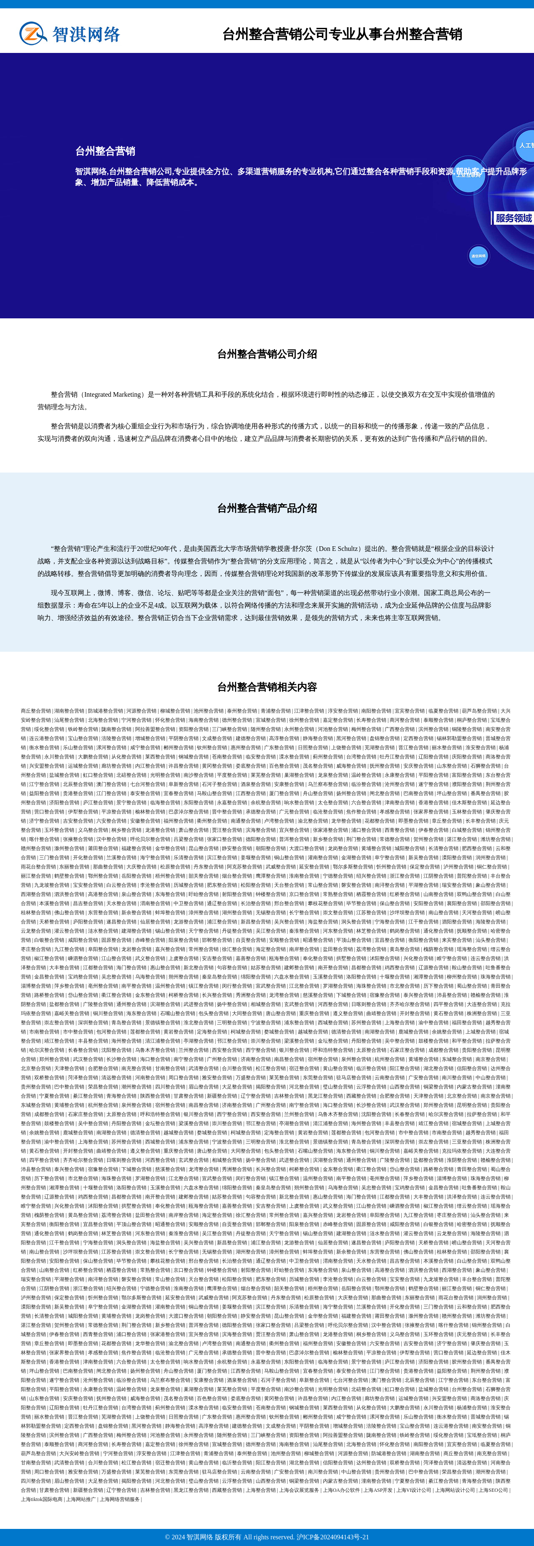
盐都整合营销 (64, 1004)
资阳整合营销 (194, 729)
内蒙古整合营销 (474, 1087)
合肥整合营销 (103, 1068)
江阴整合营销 (438, 876)
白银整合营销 (49, 940)
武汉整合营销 (88, 1059)
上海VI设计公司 (414, 1490)
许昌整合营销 (184, 766)
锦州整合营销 (487, 1325)
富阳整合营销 (467, 775)
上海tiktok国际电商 (42, 1499)
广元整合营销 (294, 812)
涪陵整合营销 (116, 738)
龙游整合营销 (189, 922)
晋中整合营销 (227, 812)
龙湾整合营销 (284, 995)
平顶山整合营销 (353, 940)
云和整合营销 (472, 1307)
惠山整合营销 (165, 968)
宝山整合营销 (83, 738)
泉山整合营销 (136, 894)
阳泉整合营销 (184, 940)
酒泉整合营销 (256, 784)
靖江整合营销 (59, 1041)
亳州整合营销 (103, 986)
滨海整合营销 (261, 830)
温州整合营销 (170, 986)
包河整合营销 (111, 1032)
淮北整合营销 (199, 1023)
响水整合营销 (299, 803)
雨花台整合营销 (38, 867)
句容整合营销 (232, 968)
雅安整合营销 (217, 1078)
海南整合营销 (204, 720)
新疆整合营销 (222, 1096)
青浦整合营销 (276, 711)
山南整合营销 (438, 894)
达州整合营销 (371, 1463)
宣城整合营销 (271, 720)
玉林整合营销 (467, 812)
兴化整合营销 (418, 958)
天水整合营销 (121, 903)
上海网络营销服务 (120, 1499)
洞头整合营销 (356, 922)
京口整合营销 (304, 894)
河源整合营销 (141, 711)
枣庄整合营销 (36, 949)
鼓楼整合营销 (433, 1041)
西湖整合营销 (36, 894)
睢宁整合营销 (452, 958)
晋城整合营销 (486, 1417)
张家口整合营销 (224, 839)
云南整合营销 (390, 1078)
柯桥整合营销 (184, 995)
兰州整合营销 (194, 1050)
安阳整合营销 (428, 903)
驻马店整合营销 (353, 1078)
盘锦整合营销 (385, 738)
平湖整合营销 (423, 885)
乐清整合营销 (189, 858)
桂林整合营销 (36, 913)
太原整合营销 (371, 1050)
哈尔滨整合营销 (46, 1050)
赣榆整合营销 (486, 995)
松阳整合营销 (256, 885)
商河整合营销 (405, 720)
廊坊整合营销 (116, 766)
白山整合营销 (472, 1261)
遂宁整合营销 (433, 784)
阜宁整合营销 (390, 858)
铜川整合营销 (108, 1013)
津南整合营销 (400, 803)
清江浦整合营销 (162, 1041)
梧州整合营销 (170, 876)
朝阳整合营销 (271, 848)
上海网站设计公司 (455, 1490)
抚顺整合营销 (472, 931)
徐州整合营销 (304, 720)
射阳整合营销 (237, 894)
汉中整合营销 (111, 839)
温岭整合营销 (366, 775)
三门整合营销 (54, 858)
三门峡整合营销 (229, 729)
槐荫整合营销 (438, 949)
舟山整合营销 (318, 793)
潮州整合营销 (136, 1087)
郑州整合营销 (54, 1059)
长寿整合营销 (371, 720)
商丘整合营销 (36, 711)
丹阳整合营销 (366, 1041)
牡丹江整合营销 (397, 757)
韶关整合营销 (204, 876)
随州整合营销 (266, 729)
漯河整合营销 (111, 747)
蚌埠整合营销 (170, 913)
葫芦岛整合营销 (479, 711)
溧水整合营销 (294, 757)
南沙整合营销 (199, 775)
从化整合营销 (126, 757)
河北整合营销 (304, 1087)
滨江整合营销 (222, 858)
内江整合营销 (150, 766)
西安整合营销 (227, 1050)
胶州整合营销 (467, 1362)
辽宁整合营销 (256, 1096)
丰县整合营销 (93, 1041)
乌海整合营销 (150, 977)
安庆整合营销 (418, 766)
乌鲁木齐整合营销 (155, 1050)
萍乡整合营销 (69, 986)
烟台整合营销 (237, 876)
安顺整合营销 (284, 940)
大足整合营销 (237, 1087)
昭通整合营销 (318, 940)
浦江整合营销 (222, 922)
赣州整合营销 (36, 848)
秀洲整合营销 (251, 995)
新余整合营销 (136, 913)
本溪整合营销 (54, 903)
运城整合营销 (83, 766)
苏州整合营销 (366, 1023)
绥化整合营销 (49, 729)
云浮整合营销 (371, 1087)
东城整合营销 (457, 1059)
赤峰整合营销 (150, 940)
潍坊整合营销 (496, 839)
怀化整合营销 (170, 720)
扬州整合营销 (351, 793)
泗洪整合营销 (69, 894)
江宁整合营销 (44, 784)
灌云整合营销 (69, 931)
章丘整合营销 (447, 821)
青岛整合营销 (126, 1023)
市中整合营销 (78, 1032)
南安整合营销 (487, 1426)
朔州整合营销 (184, 977)
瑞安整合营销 (457, 885)
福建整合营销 (136, 848)
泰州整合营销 (242, 711)
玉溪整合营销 (328, 977)
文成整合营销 (217, 738)
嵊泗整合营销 (83, 958)
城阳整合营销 (410, 848)
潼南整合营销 (376, 1481)
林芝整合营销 (371, 931)
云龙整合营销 (36, 931)
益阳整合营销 (44, 793)
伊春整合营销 (433, 830)
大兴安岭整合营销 (79, 1453)
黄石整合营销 (448, 1013)
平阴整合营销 (184, 738)
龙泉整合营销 (333, 775)
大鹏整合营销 (93, 757)
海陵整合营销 (491, 922)
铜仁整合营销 (492, 867)
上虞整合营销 (184, 958)
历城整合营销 (189, 885)
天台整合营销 (289, 885)
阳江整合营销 (405, 1068)
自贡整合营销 (251, 940)
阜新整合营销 (184, 784)
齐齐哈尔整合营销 (410, 1004)
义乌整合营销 (93, 830)
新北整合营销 (199, 968)
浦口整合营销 (366, 830)
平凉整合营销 (116, 812)
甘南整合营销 (170, 1068)
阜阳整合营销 (103, 949)
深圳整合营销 (93, 1023)
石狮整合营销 (486, 766)
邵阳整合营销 (496, 903)
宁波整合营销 (266, 1023)
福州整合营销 (179, 821)
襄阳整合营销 (462, 903)
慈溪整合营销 (318, 995)
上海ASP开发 (378, 1490)
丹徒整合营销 (237, 931)
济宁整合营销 (44, 821)
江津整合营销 (309, 711)
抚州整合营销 (385, 766)
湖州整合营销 (237, 913)
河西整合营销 (333, 1004)
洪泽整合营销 (462, 1197)
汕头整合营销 (491, 940)
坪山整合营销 (452, 793)
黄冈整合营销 (217, 766)
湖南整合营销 (69, 711)
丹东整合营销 (209, 867)
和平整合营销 (467, 1041)
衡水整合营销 (44, 747)
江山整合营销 (116, 958)
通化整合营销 (438, 931)
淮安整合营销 (481, 747)
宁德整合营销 (338, 876)
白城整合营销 (467, 830)
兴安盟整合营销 (46, 766)
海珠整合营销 (371, 986)
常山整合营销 (323, 885)
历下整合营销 (438, 986)
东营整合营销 (103, 913)
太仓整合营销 (333, 803)
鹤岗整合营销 (405, 931)
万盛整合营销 (251, 1078)
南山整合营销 (443, 913)
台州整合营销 (467, 1389)
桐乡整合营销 (126, 830)
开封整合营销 (415, 1013)
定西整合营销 (418, 738)
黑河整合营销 (351, 738)
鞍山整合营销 (467, 968)
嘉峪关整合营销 (71, 1013)
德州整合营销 (237, 720)
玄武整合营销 (299, 1004)
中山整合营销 (491, 1078)
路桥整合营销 (49, 995)
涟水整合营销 (103, 931)
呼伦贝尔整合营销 (150, 839)
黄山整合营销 (338, 1068)
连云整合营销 (486, 958)
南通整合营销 (246, 821)
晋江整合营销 (413, 747)
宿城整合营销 (467, 1123)
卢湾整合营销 (279, 821)
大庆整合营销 (141, 867)
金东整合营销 (150, 995)
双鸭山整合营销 (474, 894)
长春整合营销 (83, 1050)
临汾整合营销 (366, 784)
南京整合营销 (491, 1059)
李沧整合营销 (155, 885)
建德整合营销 (251, 738)
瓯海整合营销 (284, 958)
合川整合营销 (237, 1068)
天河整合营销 (477, 913)
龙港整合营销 (160, 830)
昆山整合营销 (204, 848)
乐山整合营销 (78, 747)
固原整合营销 (116, 940)
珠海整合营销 (496, 977)
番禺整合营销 (486, 793)
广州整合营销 (222, 1059)
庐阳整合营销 (88, 922)
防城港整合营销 (105, 711)
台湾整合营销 (361, 757)
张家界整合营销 (430, 812)
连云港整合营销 (46, 738)
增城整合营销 (150, 738)
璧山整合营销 (338, 1087)
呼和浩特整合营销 (333, 1050)
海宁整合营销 (155, 858)
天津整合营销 (69, 1068)
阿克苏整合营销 (244, 867)
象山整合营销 (491, 885)
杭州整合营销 (390, 1059)
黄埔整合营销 (376, 848)
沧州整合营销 (400, 784)
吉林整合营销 (289, 1096)
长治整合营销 (256, 903)
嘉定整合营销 (338, 720)
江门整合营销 (111, 793)
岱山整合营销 (83, 995)
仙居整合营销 (155, 922)
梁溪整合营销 (299, 1041)
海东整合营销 (141, 1013)
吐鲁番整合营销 (479, 1188)
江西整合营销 (251, 793)
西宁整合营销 (261, 1050)
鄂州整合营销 (103, 876)
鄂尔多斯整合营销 (353, 867)
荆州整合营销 (486, 1371)
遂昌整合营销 (121, 922)
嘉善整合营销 (251, 958)
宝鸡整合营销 (83, 977)
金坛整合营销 (333, 1041)
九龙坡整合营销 (51, 885)
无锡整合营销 (271, 913)
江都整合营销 (98, 968)
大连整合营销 (482, 1004)
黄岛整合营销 (405, 949)
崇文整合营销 (338, 913)
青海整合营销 (121, 1096)
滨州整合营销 (433, 729)
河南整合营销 (150, 1078)
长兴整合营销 (217, 995)
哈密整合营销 (472, 1224)
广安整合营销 (423, 1078)
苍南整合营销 (227, 757)
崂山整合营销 (467, 1243)
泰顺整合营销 (438, 720)
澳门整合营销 (111, 784)
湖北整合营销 (438, 1068)
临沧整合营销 (328, 812)
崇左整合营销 (59, 1023)
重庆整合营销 (314, 1013)
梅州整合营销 (366, 729)
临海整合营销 (165, 803)
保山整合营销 (395, 903)
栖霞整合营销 (371, 894)
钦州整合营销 (212, 747)
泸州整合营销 (458, 867)
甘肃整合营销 (189, 1096)
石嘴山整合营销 (177, 1013)
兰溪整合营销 (121, 858)
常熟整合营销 (338, 894)
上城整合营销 (481, 1032)
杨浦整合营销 (472, 1408)
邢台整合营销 (289, 903)
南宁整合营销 (189, 1059)
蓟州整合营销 (328, 757)
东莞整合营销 (318, 1078)
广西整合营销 (400, 729)
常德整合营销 (395, 839)
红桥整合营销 (405, 894)
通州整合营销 (131, 1004)
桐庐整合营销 (472, 720)
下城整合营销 (351, 995)
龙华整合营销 (346, 821)
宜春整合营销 (179, 793)
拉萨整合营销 (482, 1114)
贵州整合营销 (36, 1087)
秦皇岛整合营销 (219, 977)
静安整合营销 (237, 848)
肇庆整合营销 (486, 1343)
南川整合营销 (457, 1078)
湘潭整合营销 (428, 977)
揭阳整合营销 (271, 1087)
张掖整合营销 (78, 839)
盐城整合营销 (64, 775)
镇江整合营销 (204, 986)
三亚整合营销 (467, 1142)
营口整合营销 (49, 812)
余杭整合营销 (266, 803)
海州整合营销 (126, 1041)
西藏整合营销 (361, 1096)
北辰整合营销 (78, 784)
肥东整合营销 (222, 885)
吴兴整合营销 (289, 922)
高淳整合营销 (284, 738)
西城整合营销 (333, 1023)
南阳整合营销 (376, 711)
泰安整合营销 (145, 793)
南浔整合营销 (390, 885)
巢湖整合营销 (299, 775)
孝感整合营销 (395, 812)
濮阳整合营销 (467, 784)
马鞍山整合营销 (214, 793)
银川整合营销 (294, 1050)
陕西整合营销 (155, 1096)
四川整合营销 (170, 1087)
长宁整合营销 (304, 913)
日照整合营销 (313, 747)
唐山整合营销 (281, 1013)
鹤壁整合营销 (69, 876)
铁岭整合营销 (83, 729)
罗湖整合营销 (338, 986)
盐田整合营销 (338, 949)
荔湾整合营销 (371, 949)
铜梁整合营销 (438, 1087)
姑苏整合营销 (266, 968)
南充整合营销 (136, 1068)
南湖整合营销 (380, 1032)
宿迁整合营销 (304, 1068)
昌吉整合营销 (88, 903)
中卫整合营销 (189, 903)
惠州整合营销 (246, 747)
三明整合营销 (232, 1023)
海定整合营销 (271, 949)
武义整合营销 (150, 958)
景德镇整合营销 (162, 1023)
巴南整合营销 (418, 793)
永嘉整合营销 (232, 803)
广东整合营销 (279, 747)
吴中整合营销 (400, 1041)
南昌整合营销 (289, 1059)
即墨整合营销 (413, 821)
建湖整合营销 (136, 931)
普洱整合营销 (294, 839)
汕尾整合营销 (69, 720)
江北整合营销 (304, 986)
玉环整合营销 (59, 830)
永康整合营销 (400, 775)
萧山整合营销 (194, 830)
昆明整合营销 (472, 1105)
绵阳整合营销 (256, 977)
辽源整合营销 (433, 968)
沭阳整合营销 (385, 958)
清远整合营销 (116, 1078)
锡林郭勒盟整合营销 (459, 738)
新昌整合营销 (256, 922)
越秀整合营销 (481, 1133)
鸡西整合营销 (400, 968)
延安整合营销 (314, 867)
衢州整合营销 (212, 821)
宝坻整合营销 (482, 1435)
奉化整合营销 (318, 958)
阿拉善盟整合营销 (155, 729)
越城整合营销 (313, 1032)
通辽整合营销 (222, 903)
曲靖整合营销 (381, 1013)
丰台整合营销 (477, 1279)
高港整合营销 (103, 894)
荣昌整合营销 (103, 1087)
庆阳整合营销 (467, 757)
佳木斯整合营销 (469, 803)
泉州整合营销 (356, 1059)
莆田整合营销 (103, 848)
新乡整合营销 (328, 839)
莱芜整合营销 (266, 775)
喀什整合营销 (44, 839)
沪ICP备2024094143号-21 (333, 1537)
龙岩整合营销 (136, 949)
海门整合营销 (131, 968)
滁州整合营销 (69, 848)
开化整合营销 (88, 858)
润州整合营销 (491, 858)
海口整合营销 (155, 1059)
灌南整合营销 (323, 858)
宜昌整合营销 (390, 940)
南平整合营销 (136, 986)
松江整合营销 (271, 1068)
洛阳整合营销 (361, 977)
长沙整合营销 (121, 1059)
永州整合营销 (299, 729)
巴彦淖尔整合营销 (189, 812)
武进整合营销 (199, 1004)
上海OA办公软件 (341, 1490)
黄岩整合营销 (179, 1032)
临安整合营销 (261, 757)
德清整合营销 (346, 1032)
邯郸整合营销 (217, 940)
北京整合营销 (36, 1068)
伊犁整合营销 (83, 812)
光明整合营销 (165, 775)
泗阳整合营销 (457, 922)
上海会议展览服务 (299, 1490)
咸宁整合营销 (145, 747)
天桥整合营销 (54, 922)
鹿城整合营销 (413, 1032)
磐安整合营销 (356, 885)
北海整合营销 (103, 720)
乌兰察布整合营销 (328, 784)
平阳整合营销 (433, 775)
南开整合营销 (333, 968)
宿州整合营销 (323, 1059)
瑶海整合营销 (472, 949)
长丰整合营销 (481, 821)
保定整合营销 (425, 867)
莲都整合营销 (145, 1032)
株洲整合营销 (482, 1013)
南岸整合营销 (304, 949)
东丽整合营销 (74, 867)
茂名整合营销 (318, 766)
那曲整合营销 (108, 867)
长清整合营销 (443, 848)
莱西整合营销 (160, 757)
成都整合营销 (443, 1050)
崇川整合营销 (266, 1041)
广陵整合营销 (98, 1004)
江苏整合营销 (371, 913)
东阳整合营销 (199, 803)
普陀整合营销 (472, 876)
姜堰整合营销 (256, 858)
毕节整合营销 (361, 903)
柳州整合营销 (462, 977)
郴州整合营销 (179, 747)
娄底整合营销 (251, 766)
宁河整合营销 (136, 720)
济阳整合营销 (64, 803)
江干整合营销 (423, 922)
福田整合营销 (467, 1023)
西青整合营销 (400, 830)
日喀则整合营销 (368, 1004)
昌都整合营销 (366, 968)
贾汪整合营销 (227, 830)
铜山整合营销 (289, 858)
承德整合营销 (261, 812)
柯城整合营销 (246, 1032)
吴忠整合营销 (116, 977)
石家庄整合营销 (407, 1050)
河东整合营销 (338, 931)
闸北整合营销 (385, 793)
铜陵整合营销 (467, 729)
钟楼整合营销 (271, 894)
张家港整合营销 (330, 830)
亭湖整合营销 (199, 1041)
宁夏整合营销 (54, 1096)
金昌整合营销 (49, 977)
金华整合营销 (170, 848)
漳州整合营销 (204, 913)
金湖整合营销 (356, 858)
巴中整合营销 (69, 1087)
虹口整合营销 (98, 775)
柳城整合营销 (175, 711)
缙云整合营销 (472, 1206)
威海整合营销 (351, 766)
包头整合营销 (214, 1013)
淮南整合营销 (304, 876)
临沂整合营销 (371, 1068)
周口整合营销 (184, 1078)
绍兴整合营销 (371, 876)
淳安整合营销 (343, 711)
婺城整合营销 (279, 1032)
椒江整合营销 (49, 958)
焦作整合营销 (361, 812)
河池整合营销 (333, 729)
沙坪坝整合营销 (407, 913)
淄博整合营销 (36, 986)
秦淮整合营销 (304, 931)
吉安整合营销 (78, 821)
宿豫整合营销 (385, 995)
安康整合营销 (289, 784)
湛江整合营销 (462, 839)
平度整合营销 (232, 775)
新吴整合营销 (423, 858)
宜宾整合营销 (410, 711)
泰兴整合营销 (418, 995)
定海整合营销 (212, 1032)
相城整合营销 (266, 1004)
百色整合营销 (284, 766)
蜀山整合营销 (472, 986)
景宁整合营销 (131, 803)
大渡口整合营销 (306, 848)
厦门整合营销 (284, 793)
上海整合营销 (400, 1023)
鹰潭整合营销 (271, 876)
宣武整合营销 (271, 986)
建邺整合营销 (299, 968)
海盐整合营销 (323, 922)
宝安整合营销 (88, 885)
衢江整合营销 (116, 995)
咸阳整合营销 (83, 940)
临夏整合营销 (443, 711)
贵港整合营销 (78, 793)
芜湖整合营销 (380, 747)
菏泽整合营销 (83, 1078)
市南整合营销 (44, 1032)
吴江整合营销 (271, 931)
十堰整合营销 (395, 977)
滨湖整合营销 (165, 1004)
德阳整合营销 (261, 839)
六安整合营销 (111, 821)
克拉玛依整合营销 (462, 1151)
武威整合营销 (281, 867)
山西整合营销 (405, 1087)
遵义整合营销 (348, 1013)
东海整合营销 (170, 894)
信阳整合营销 (472, 1068)
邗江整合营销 (232, 1041)
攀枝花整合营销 (325, 903)
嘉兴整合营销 (170, 949)
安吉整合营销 (217, 958)
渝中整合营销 (433, 1023)
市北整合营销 (405, 986)
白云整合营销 (121, 885)
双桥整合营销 (49, 1078)
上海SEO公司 (493, 1490)
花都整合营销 (380, 821)
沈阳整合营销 (116, 1050)
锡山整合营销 (170, 931)
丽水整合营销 (447, 747)
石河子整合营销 (219, 784)
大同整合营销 (247, 1013)
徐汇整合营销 (237, 949)
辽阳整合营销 (433, 757)
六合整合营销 (366, 803)
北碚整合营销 (131, 775)
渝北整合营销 (313, 821)
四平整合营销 (448, 1004)
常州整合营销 (204, 949)
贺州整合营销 (428, 839)
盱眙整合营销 (204, 894)
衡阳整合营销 (423, 940)
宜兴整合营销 (294, 830)
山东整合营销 (452, 766)
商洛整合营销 (486, 1398)
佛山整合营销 (69, 913)
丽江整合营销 (36, 876)
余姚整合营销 (447, 1032)
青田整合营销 (472, 1169)
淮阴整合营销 (462, 1160)
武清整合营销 (204, 1068)
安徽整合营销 (145, 821)
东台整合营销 (487, 1380)
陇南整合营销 (116, 729)
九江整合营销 (69, 949)
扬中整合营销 (232, 1004)
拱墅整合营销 (351, 958)
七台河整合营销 (147, 784)
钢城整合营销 (194, 757)
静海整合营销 (318, 738)
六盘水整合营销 (291, 977)
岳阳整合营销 (136, 876)
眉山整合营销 (204, 1087)
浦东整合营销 (299, 1023)
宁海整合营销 (390, 922)
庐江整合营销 (98, 803)
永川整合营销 (59, 757)
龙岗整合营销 (343, 848)
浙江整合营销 (405, 876)
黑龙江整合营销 (325, 1096)
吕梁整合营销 (189, 839)
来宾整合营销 (457, 940)
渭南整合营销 (155, 903)
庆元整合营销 (472, 1334)
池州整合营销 (209, 711)
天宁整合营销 (204, 931)
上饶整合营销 (346, 747)
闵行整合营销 (237, 986)
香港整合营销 (433, 803)
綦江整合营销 (88, 1096)
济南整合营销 (256, 1059)
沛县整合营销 (452, 995)
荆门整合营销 (361, 839)
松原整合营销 (175, 867)
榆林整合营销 (150, 812)
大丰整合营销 (64, 968)
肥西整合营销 (477, 848)
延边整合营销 (482, 1353)
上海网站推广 (81, 1499)
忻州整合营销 (391, 867)
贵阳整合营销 (477, 1050)
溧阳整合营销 (457, 858)
